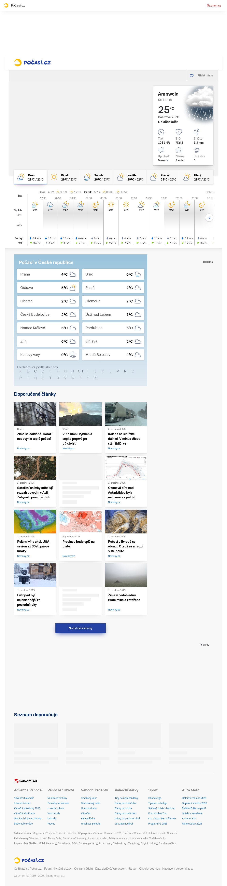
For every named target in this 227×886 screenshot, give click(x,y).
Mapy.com (38, 833)
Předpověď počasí (55, 833)
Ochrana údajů (83, 868)
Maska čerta (54, 838)
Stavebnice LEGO (67, 843)
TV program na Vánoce (90, 833)
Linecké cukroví (56, 808)
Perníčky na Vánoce (58, 803)
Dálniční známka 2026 (194, 798)
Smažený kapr (89, 798)
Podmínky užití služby (58, 868)
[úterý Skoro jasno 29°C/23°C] (196, 177)
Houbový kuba (89, 808)
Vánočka (86, 813)
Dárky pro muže (123, 808)
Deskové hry (120, 843)
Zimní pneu (105, 843)
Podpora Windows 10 (135, 833)
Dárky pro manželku (125, 803)
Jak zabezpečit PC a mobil (163, 833)
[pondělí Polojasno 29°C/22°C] (163, 177)
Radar (133, 868)
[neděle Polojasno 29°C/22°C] (130, 177)
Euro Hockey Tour (157, 813)
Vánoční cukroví (38, 838)
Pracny (51, 823)
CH (80, 371)
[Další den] (209, 218)
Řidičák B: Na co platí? (194, 808)
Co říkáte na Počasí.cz (28, 868)
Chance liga (154, 798)
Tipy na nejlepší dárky (126, 798)
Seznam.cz (214, 5)
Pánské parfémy (168, 843)
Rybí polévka (88, 818)
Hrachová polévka (91, 823)
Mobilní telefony (47, 843)
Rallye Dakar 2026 (192, 823)
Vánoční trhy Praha (24, 813)
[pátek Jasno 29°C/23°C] (63, 177)
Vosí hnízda (54, 813)
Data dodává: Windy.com (110, 868)
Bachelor (71, 833)
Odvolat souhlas (149, 868)
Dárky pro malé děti (125, 813)
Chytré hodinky (149, 843)
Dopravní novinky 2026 (194, 803)
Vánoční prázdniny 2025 (27, 808)
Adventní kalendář (24, 798)
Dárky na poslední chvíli (127, 818)
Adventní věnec (22, 803)
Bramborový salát (90, 803)
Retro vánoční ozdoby (74, 838)
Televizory (133, 843)
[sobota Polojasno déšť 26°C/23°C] (96, 177)
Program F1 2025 (157, 823)
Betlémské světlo (23, 823)
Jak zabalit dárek (124, 823)
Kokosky (52, 818)
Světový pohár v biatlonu (161, 808)
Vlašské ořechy (157, 838)
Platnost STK (189, 818)
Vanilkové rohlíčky (57, 798)
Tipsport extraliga (157, 803)
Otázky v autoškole (192, 813)
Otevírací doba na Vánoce (28, 818)
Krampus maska (139, 838)
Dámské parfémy (87, 843)
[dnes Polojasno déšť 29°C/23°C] (30, 177)
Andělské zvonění (97, 838)
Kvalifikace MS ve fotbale (162, 818)
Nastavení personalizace (177, 868)
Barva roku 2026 (113, 833)
